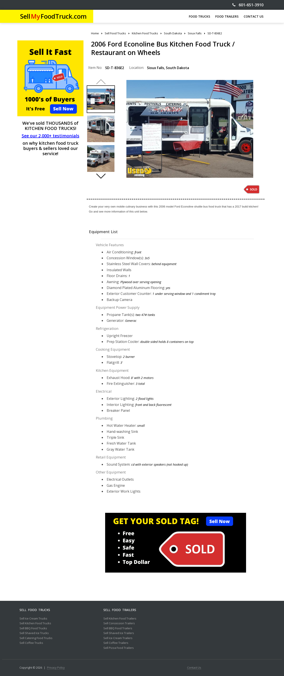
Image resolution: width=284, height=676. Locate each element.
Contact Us (194, 667)
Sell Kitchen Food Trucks (35, 623)
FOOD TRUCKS (199, 16)
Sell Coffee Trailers (115, 643)
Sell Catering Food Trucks (36, 638)
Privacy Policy (56, 667)
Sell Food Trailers (119, 610)
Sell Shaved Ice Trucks (34, 633)
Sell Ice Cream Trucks (33, 618)
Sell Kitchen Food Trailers (119, 618)
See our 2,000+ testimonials (50, 136)
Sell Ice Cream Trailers (117, 638)
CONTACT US (253, 16)
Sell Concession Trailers (119, 623)
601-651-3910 (247, 4)
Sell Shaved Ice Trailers (118, 633)
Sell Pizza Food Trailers (118, 648)
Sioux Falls (155, 67)
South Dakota (177, 67)
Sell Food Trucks (35, 610)
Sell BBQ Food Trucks (33, 628)
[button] (101, 176)
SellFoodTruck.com (53, 16)
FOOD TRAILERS (226, 16)
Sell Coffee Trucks (31, 643)
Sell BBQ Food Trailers (117, 628)
